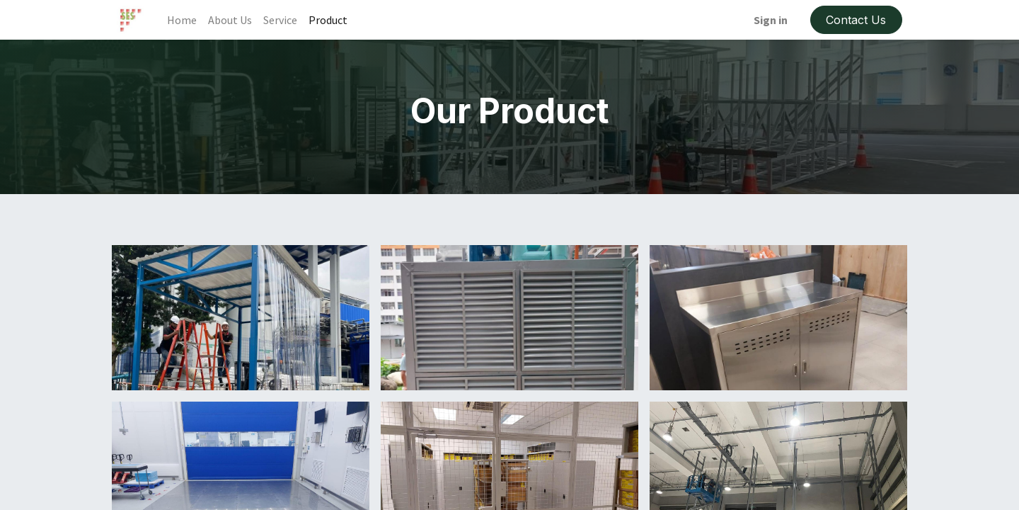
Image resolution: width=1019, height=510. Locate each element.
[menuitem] (181, 20)
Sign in (771, 20)
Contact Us (856, 20)
